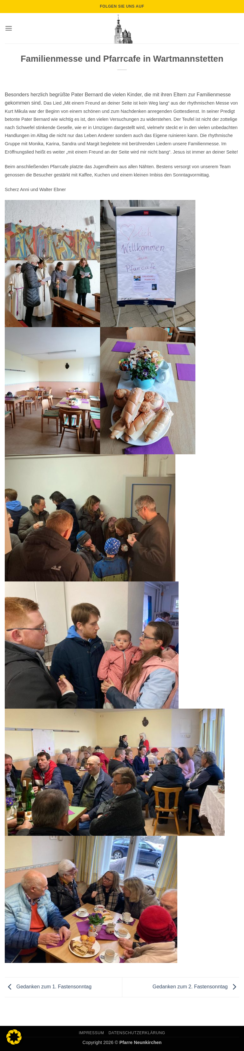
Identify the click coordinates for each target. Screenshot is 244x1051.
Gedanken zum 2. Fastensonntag (195, 987)
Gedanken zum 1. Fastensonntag (48, 987)
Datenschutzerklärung (136, 1033)
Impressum (91, 1033)
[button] (8, 28)
